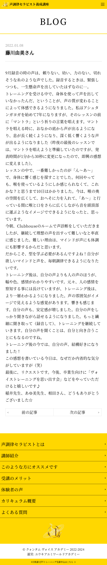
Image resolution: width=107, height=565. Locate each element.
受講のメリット (16, 478)
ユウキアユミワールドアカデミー (57, 554)
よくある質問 (14, 512)
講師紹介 (10, 455)
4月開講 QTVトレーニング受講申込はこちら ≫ (53, 561)
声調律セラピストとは (23, 444)
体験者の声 (12, 489)
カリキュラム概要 (18, 501)
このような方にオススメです (29, 467)
